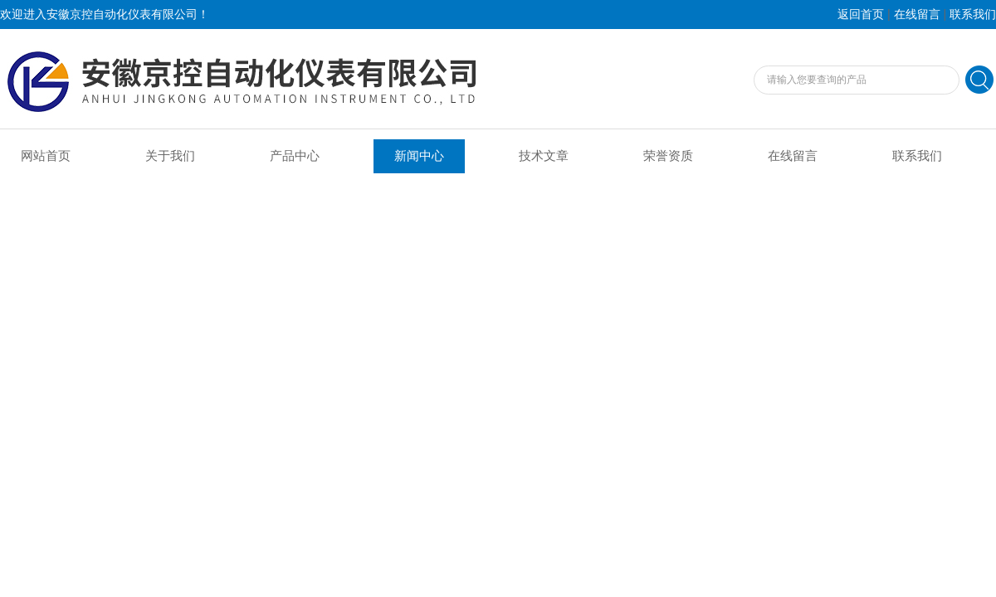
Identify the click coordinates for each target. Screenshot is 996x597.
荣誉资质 (668, 156)
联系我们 (973, 14)
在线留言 (917, 14)
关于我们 (170, 156)
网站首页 (46, 156)
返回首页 (860, 14)
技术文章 (544, 156)
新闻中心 (419, 156)
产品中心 (295, 156)
